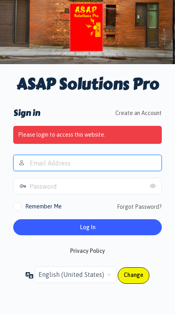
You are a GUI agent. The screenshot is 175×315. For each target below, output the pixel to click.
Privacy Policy (87, 251)
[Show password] (154, 186)
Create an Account (138, 113)
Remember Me (43, 206)
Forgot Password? (139, 207)
